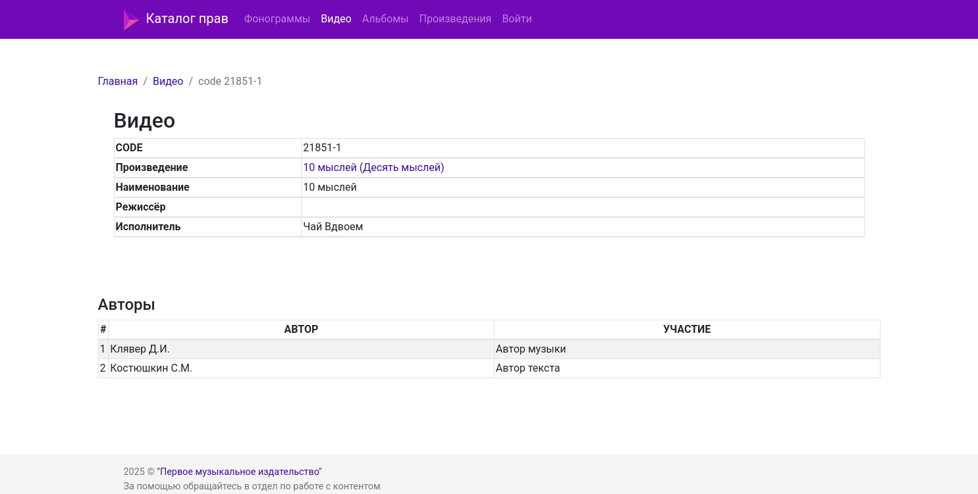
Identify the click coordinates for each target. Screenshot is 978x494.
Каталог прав (176, 19)
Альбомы (385, 18)
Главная (118, 81)
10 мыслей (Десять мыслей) (373, 167)
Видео (336, 18)
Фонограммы (277, 18)
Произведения (455, 18)
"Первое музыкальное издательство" (239, 472)
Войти (516, 18)
